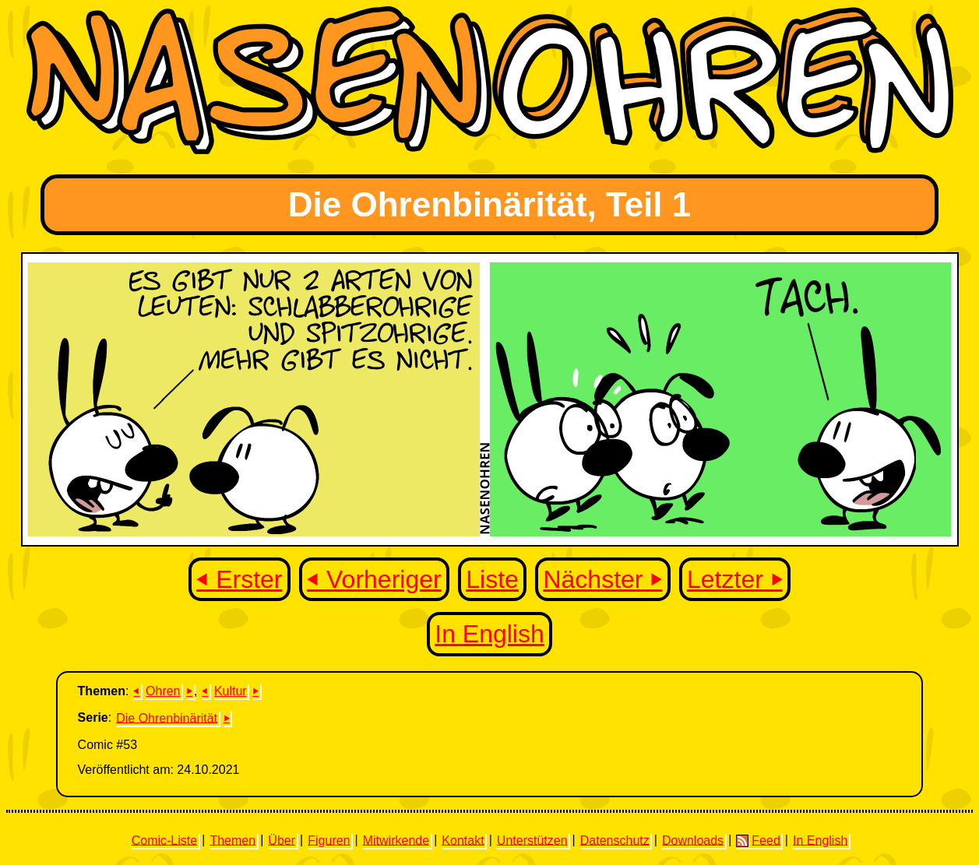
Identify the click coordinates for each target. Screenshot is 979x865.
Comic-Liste (164, 839)
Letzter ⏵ (735, 579)
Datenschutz (615, 839)
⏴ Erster (239, 579)
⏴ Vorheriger (374, 579)
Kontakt (463, 839)
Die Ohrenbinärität (166, 717)
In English (489, 634)
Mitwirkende (396, 839)
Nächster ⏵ (602, 579)
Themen (232, 839)
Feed (758, 840)
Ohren (163, 691)
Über (281, 839)
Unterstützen (532, 839)
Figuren (329, 839)
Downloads (693, 839)
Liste (492, 579)
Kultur (230, 691)
